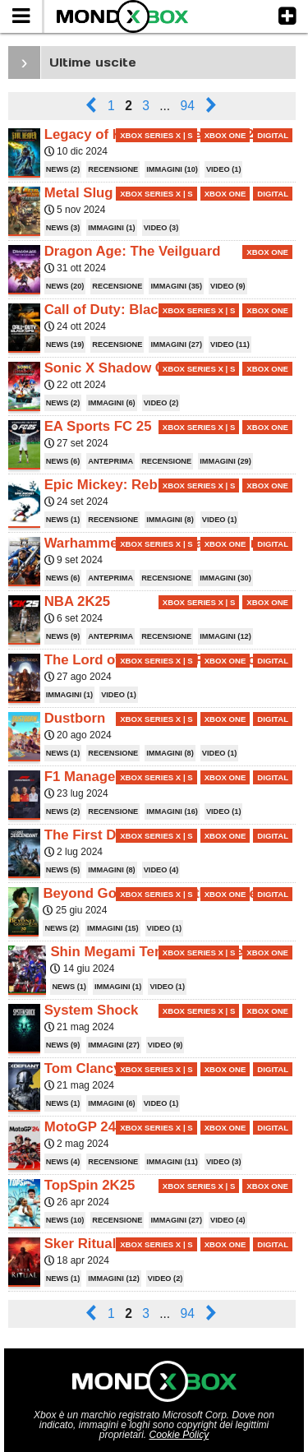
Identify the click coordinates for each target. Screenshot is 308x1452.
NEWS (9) (63, 636)
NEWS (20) (65, 286)
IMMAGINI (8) (169, 520)
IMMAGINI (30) (225, 578)
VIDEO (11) (230, 344)
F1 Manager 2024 (99, 776)
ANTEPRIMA (110, 461)
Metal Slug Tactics (103, 193)
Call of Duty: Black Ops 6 (126, 309)
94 (188, 106)
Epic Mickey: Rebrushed (124, 484)
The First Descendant (114, 835)
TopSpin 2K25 (90, 1185)
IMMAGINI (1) (111, 228)
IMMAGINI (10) (172, 169)
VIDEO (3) (161, 228)
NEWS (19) (65, 344)
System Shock (91, 1010)
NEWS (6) (63, 461)
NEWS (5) (63, 870)
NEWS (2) (63, 169)
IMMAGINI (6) (111, 403)
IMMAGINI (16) (172, 811)
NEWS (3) (63, 228)
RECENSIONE (113, 169)
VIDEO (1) (223, 169)
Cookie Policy (179, 1434)
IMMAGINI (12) (225, 636)
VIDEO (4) (161, 870)
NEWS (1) (63, 520)
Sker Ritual (80, 1243)
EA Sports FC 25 (98, 426)
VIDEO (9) (228, 286)
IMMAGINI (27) (176, 344)
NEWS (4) (63, 1162)
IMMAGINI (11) (172, 1162)
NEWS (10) (65, 1220)
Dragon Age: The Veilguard (132, 251)
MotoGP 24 (80, 1127)
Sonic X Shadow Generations (140, 368)
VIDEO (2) (161, 403)
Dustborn (75, 718)
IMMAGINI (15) (113, 928)
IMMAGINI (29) (225, 461)
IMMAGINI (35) (176, 286)
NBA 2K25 (77, 601)
